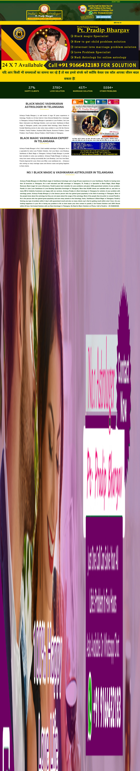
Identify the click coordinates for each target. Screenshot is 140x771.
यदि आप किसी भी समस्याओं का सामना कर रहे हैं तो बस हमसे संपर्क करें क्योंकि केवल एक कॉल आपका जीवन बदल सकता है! (70, 76)
